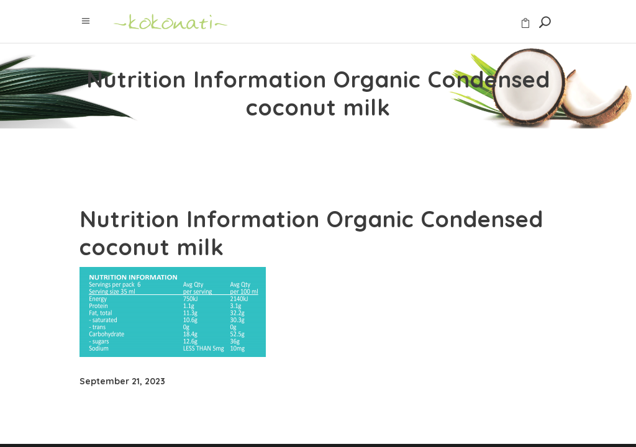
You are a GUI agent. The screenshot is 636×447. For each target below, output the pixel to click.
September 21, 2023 (122, 381)
